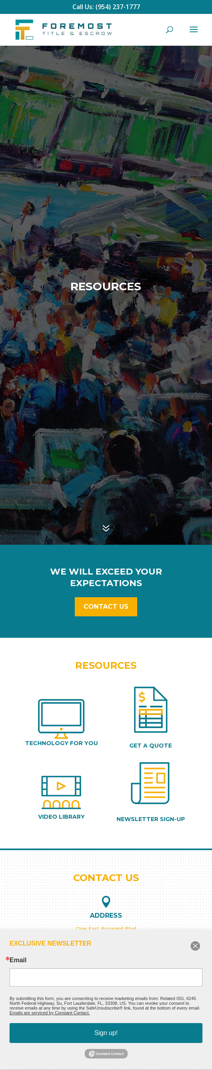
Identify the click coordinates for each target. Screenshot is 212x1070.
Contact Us (106, 606)
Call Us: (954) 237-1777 (106, 6)
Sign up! (106, 1032)
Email (18, 960)
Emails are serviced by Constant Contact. (50, 1012)
